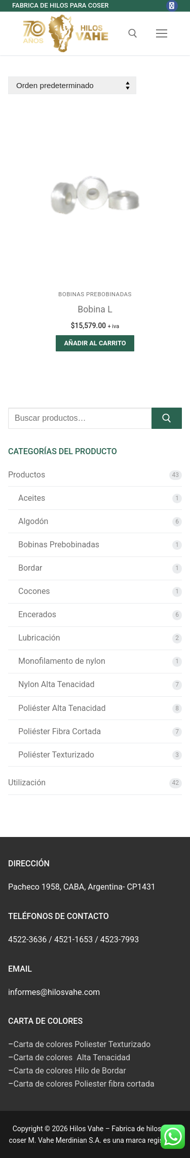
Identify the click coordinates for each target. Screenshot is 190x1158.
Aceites (31, 498)
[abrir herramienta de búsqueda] (132, 33)
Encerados (37, 614)
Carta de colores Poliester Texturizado (82, 1044)
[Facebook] (172, 6)
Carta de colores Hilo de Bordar (70, 1070)
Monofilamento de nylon (61, 661)
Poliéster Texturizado (56, 755)
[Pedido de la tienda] (72, 85)
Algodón (33, 521)
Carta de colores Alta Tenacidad (72, 1057)
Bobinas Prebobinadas (95, 294)
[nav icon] (161, 34)
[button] (95, 343)
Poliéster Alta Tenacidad (61, 708)
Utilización (27, 782)
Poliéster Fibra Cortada (59, 731)
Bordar (30, 568)
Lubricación (39, 638)
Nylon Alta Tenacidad (56, 684)
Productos (26, 475)
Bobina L (95, 309)
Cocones (34, 591)
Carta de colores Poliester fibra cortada (84, 1084)
